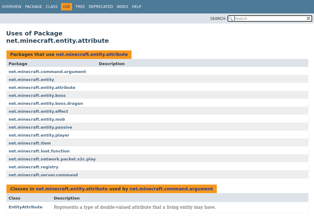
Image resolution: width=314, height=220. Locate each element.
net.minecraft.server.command (43, 175)
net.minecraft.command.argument (47, 71)
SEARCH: (218, 18)
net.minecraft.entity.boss (37, 95)
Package (33, 7)
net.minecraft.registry (34, 167)
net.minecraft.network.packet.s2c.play (52, 159)
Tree (80, 7)
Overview (11, 7)
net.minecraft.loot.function (39, 151)
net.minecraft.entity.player (39, 135)
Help (136, 7)
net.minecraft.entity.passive (40, 127)
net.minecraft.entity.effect (38, 111)
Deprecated (101, 7)
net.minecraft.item (30, 143)
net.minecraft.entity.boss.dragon (46, 103)
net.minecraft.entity (31, 79)
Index (122, 7)
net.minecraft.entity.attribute (92, 54)
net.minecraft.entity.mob (37, 119)
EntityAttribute (25, 207)
